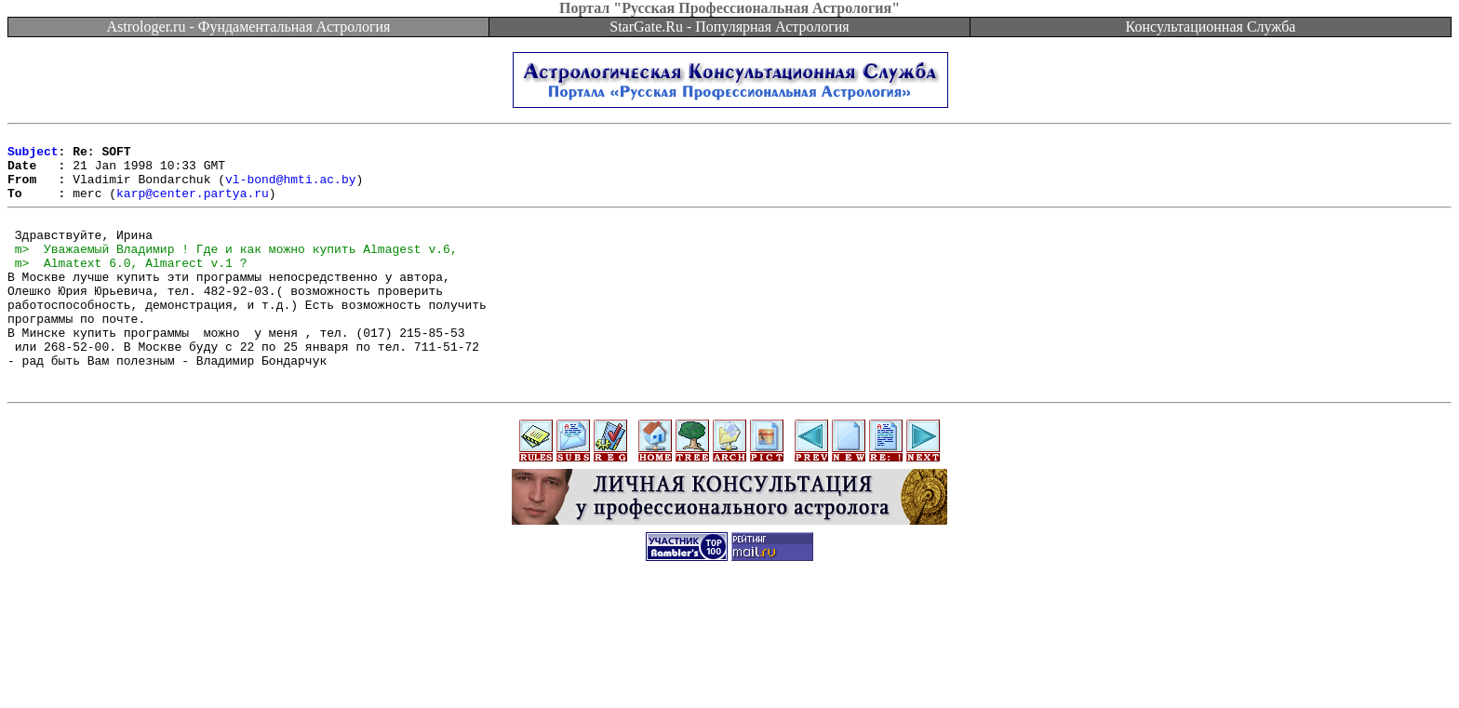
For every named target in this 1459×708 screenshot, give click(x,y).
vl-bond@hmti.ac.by (290, 189)
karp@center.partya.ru (192, 206)
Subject (33, 156)
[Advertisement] (729, 666)
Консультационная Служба (1211, 26)
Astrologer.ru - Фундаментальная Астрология (249, 26)
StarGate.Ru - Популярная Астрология (729, 26)
